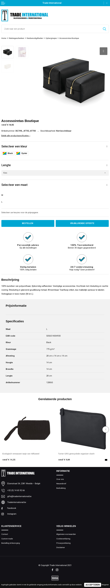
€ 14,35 (8, 460)
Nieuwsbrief (61, 483)
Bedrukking (61, 488)
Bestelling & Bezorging (10, 543)
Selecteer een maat (14, 185)
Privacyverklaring (63, 543)
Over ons (60, 479)
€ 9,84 (64, 460)
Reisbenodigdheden (35, 38)
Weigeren (105, 585)
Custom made (7, 539)
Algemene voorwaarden (66, 534)
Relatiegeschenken (16, 38)
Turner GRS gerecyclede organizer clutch (76, 454)
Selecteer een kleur (14, 146)
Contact (4, 534)
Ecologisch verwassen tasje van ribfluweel (20, 454)
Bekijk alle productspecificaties (15, 136)
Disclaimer (60, 547)
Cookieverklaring (63, 539)
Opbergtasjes (51, 38)
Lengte (6, 165)
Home (3, 38)
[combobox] (51, 29)
